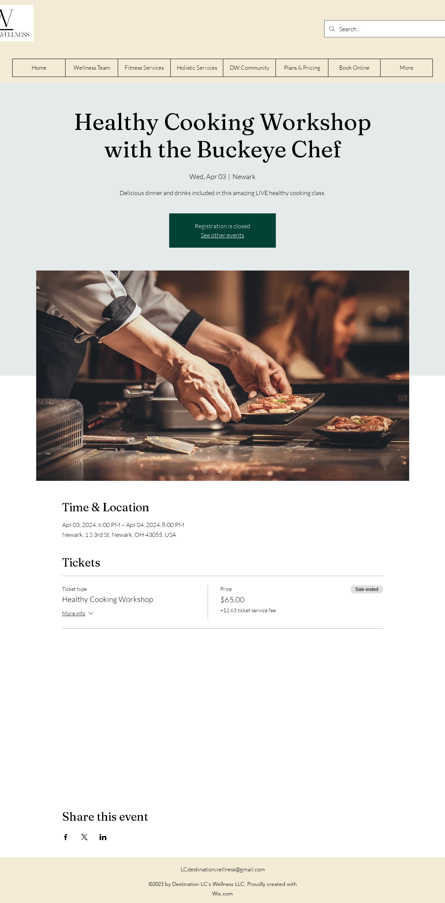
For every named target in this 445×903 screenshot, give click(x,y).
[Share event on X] (84, 837)
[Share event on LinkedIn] (103, 837)
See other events (222, 235)
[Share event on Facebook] (65, 837)
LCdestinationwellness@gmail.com (223, 869)
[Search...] (391, 29)
